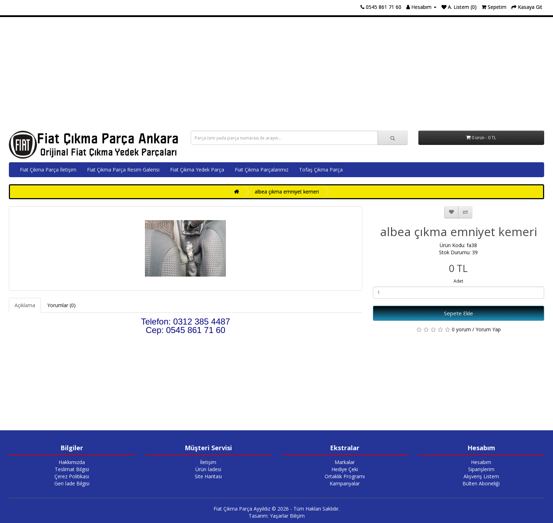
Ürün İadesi (208, 469)
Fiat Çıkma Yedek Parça (197, 169)
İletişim (208, 462)
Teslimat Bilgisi (72, 469)
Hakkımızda (72, 462)
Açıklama (25, 305)
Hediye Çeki (344, 469)
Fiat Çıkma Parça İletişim (48, 169)
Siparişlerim (481, 469)
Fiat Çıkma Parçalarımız (261, 169)
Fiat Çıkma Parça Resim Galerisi (123, 169)
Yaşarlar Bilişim (287, 515)
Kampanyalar (345, 483)
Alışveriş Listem (481, 476)
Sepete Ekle (458, 313)
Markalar (345, 462)
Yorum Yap (488, 329)
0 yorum (461, 329)
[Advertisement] (277, 74)
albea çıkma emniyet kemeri (287, 191)
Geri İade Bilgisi (72, 483)
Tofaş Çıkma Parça (321, 169)
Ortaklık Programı (345, 476)
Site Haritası (208, 476)
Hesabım (481, 462)
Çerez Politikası (71, 476)
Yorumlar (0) (61, 305)
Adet (458, 281)
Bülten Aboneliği (481, 483)
